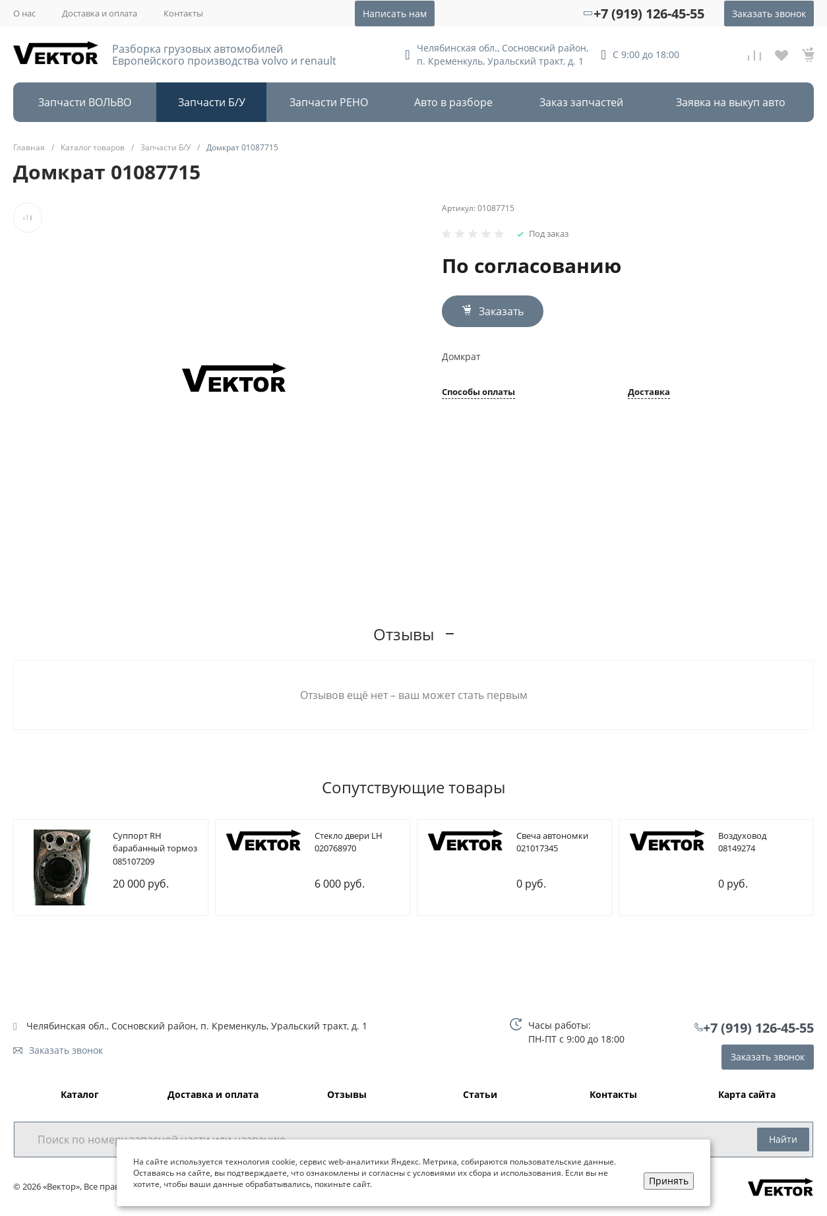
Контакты (183, 13)
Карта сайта (747, 1095)
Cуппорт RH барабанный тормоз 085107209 (155, 848)
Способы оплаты (478, 393)
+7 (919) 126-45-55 (649, 13)
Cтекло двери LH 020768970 (349, 842)
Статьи (480, 1095)
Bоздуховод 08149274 (742, 842)
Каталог (80, 1095)
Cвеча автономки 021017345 (552, 842)
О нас (24, 13)
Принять (669, 1180)
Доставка (649, 393)
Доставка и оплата (99, 13)
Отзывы (347, 1095)
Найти (783, 1139)
